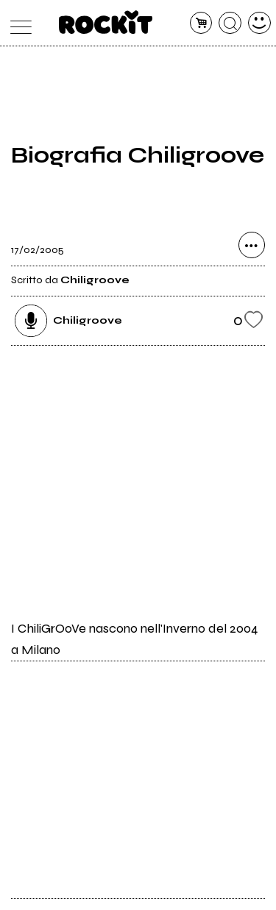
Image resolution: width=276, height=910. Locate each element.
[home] (105, 22)
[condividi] (251, 245)
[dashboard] (259, 23)
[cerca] (230, 23)
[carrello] (201, 23)
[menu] (17, 23)
